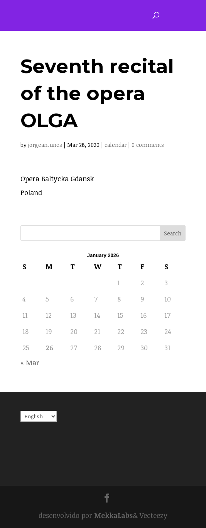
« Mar (29, 362)
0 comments (148, 144)
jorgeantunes (45, 144)
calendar (116, 144)
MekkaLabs (113, 515)
